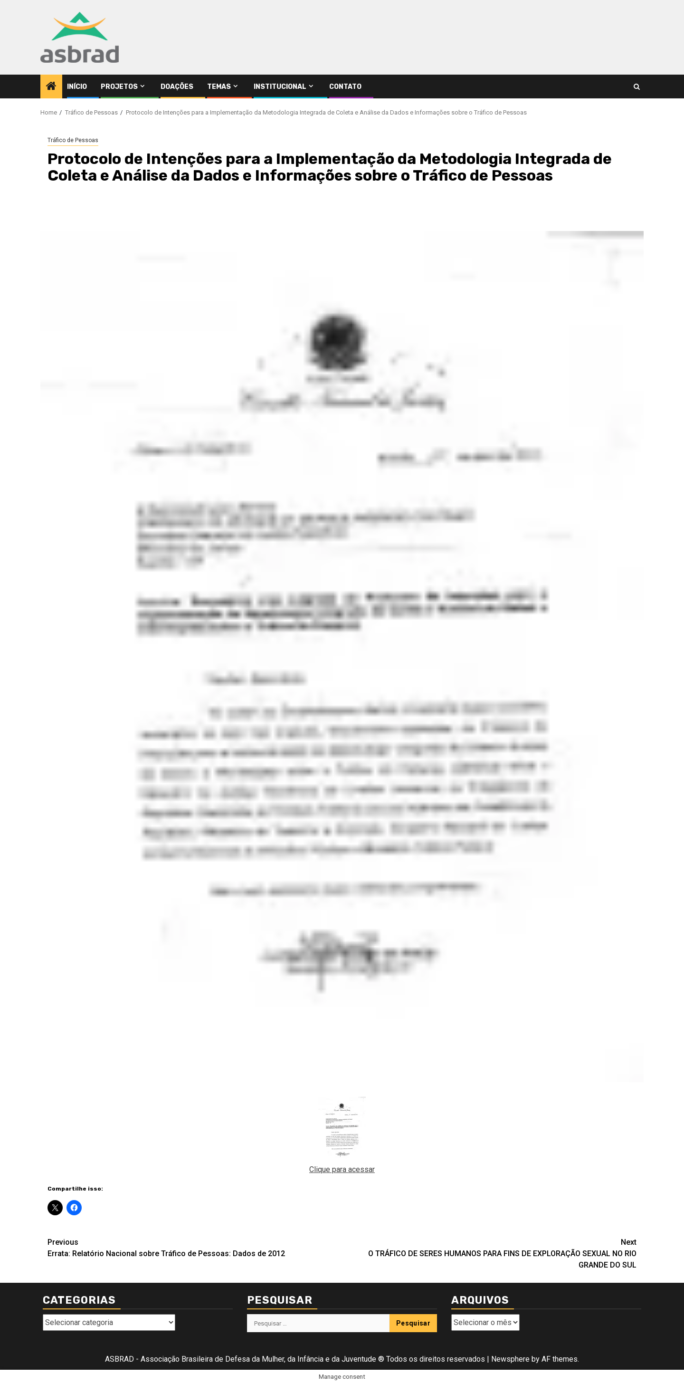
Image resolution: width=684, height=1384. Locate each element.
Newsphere (510, 1359)
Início (77, 87)
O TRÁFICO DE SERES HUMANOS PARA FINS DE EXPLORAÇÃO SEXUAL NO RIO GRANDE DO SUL (489, 1253)
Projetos (119, 87)
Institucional (280, 87)
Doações (177, 87)
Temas (219, 87)
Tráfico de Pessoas (73, 140)
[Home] (51, 87)
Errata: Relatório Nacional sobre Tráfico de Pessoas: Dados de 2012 (195, 1247)
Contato (345, 87)
